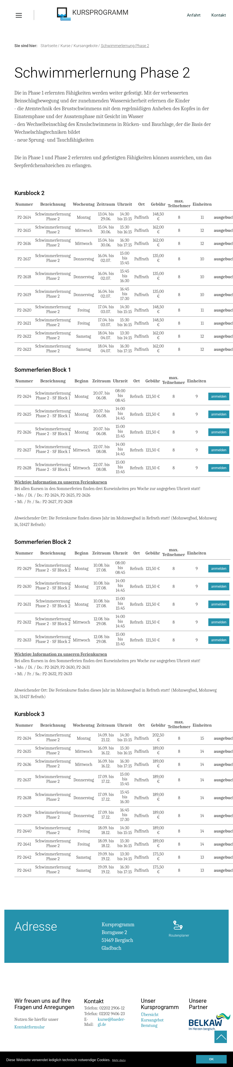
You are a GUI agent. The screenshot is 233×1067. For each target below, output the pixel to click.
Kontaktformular (29, 1027)
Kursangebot (152, 1020)
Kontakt (218, 16)
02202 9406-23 (112, 1014)
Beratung (149, 1026)
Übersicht (149, 1015)
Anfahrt (193, 16)
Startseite (49, 46)
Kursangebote (86, 46)
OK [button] (211, 1059)
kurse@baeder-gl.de (111, 1023)
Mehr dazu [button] (120, 1060)
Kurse (65, 46)
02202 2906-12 (111, 1008)
